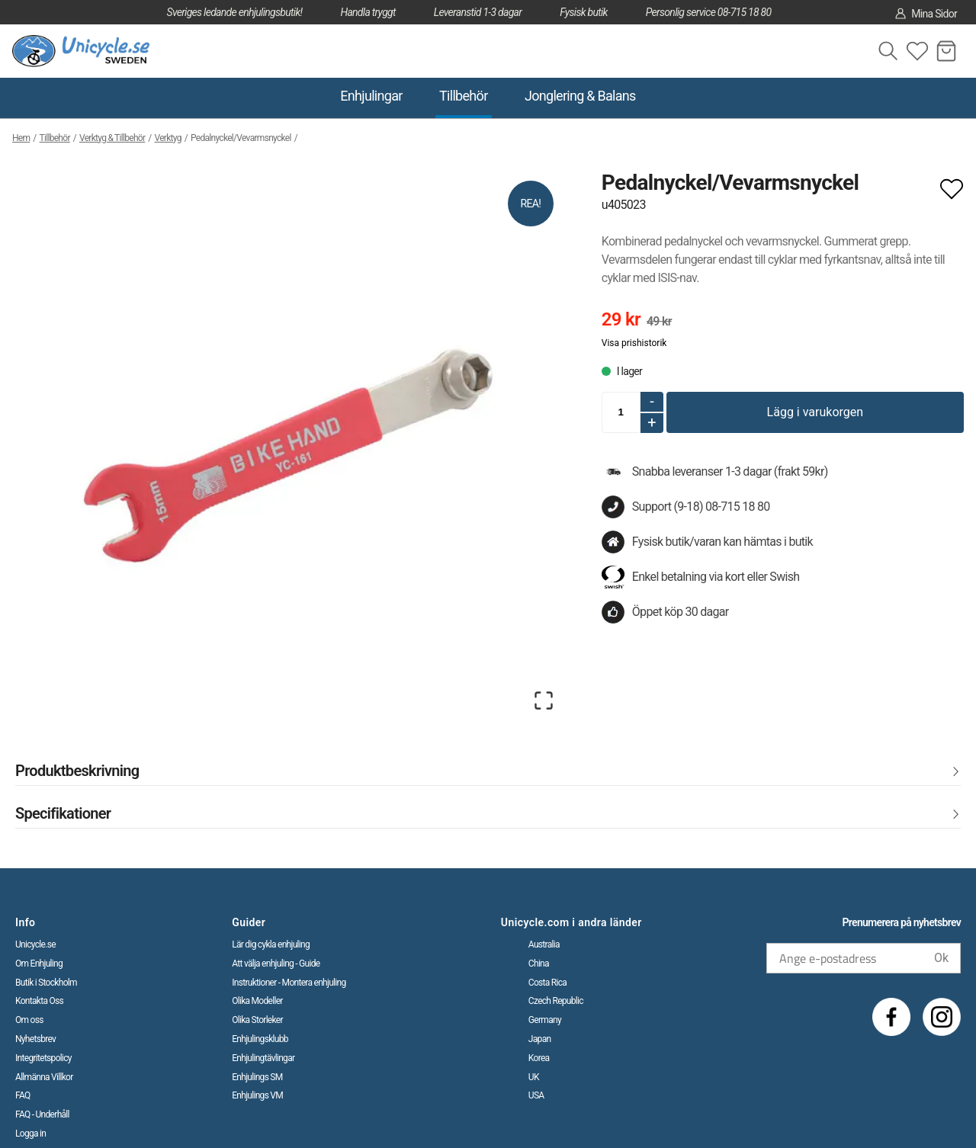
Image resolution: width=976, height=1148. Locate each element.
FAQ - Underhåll (42, 1114)
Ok (941, 958)
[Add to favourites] (951, 187)
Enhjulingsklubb (260, 1039)
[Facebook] (891, 1017)
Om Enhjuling (39, 963)
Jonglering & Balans (580, 96)
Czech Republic (555, 1001)
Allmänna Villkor (44, 1077)
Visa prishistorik (634, 343)
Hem (21, 138)
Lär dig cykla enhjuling (271, 944)
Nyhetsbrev (35, 1039)
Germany (544, 1020)
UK (533, 1077)
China (538, 963)
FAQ (22, 1095)
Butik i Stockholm (46, 982)
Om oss (29, 1020)
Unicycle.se (35, 944)
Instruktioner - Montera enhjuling (288, 982)
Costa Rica (547, 982)
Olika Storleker (257, 1020)
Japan (539, 1039)
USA (536, 1095)
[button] (288, 445)
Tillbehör (463, 96)
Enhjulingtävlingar (263, 1058)
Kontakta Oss (39, 1001)
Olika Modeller (257, 1001)
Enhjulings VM (257, 1095)
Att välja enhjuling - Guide (275, 963)
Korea (539, 1058)
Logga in (30, 1133)
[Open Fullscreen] (543, 700)
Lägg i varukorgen (815, 412)
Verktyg (168, 138)
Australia (544, 944)
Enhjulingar (371, 96)
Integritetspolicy (43, 1058)
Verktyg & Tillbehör (112, 138)
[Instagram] (942, 1017)
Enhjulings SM (257, 1077)
